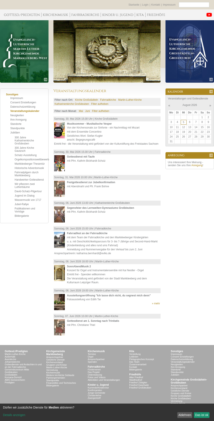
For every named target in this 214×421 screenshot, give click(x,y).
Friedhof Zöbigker (138, 382)
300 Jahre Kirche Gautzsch (24, 149)
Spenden (92, 362)
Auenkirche (10, 359)
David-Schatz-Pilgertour (28, 191)
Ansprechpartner (54, 357)
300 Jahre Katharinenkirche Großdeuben (24, 140)
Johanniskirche (12, 362)
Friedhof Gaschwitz (139, 385)
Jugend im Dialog (25, 195)
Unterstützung (95, 374)
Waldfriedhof (135, 380)
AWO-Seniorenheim (15, 380)
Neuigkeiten (17, 115)
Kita (131, 351)
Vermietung (52, 370)
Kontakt (155, 4)
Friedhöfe (135, 374)
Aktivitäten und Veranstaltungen (104, 380)
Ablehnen (185, 415)
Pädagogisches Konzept (141, 359)
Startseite (134, 4)
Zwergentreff (94, 398)
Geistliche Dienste (55, 359)
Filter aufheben (99, 103)
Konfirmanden (95, 390)
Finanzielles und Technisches (61, 383)
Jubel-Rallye (22, 204)
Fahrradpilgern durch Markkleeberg (26, 174)
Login (145, 4)
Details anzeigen (14, 415)
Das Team (134, 362)
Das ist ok (201, 415)
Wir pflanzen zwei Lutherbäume (25, 186)
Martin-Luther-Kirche (130, 99)
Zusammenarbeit (137, 364)
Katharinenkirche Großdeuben (72, 103)
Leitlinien (133, 356)
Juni (87, 111)
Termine (92, 354)
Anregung (196, 165)
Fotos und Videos (97, 377)
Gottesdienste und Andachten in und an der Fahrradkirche (23, 365)
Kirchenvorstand (54, 362)
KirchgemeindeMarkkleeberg (55, 353)
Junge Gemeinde (96, 393)
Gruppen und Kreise (56, 365)
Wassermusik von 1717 (28, 199)
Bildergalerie (22, 215)
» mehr (156, 303)
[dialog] (107, 412)
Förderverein (94, 369)
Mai (81, 111)
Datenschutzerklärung (22, 106)
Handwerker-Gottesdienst (29, 179)
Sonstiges (177, 351)
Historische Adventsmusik (29, 168)
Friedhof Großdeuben (140, 387)
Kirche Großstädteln (86, 99)
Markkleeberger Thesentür (30, 163)
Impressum (169, 4)
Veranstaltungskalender (24, 111)
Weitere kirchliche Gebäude (60, 375)
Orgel (90, 356)
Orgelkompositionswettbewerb (32, 159)
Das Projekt (94, 372)
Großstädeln (11, 374)
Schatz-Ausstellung (26, 155)
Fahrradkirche (108, 99)
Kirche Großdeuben (181, 398)
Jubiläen (15, 132)
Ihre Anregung (18, 119)
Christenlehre (94, 395)
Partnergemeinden (55, 377)
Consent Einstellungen (23, 102)
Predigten (10, 382)
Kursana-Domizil (13, 377)
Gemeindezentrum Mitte (17, 369)
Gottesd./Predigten (16, 351)
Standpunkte (17, 128)
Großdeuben (11, 372)
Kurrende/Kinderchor (98, 387)
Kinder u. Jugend (98, 384)
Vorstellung (135, 354)
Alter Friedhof (136, 377)
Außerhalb (10, 356)
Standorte (15, 123)
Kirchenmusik (53, 372)
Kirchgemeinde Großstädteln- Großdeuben (189, 381)
